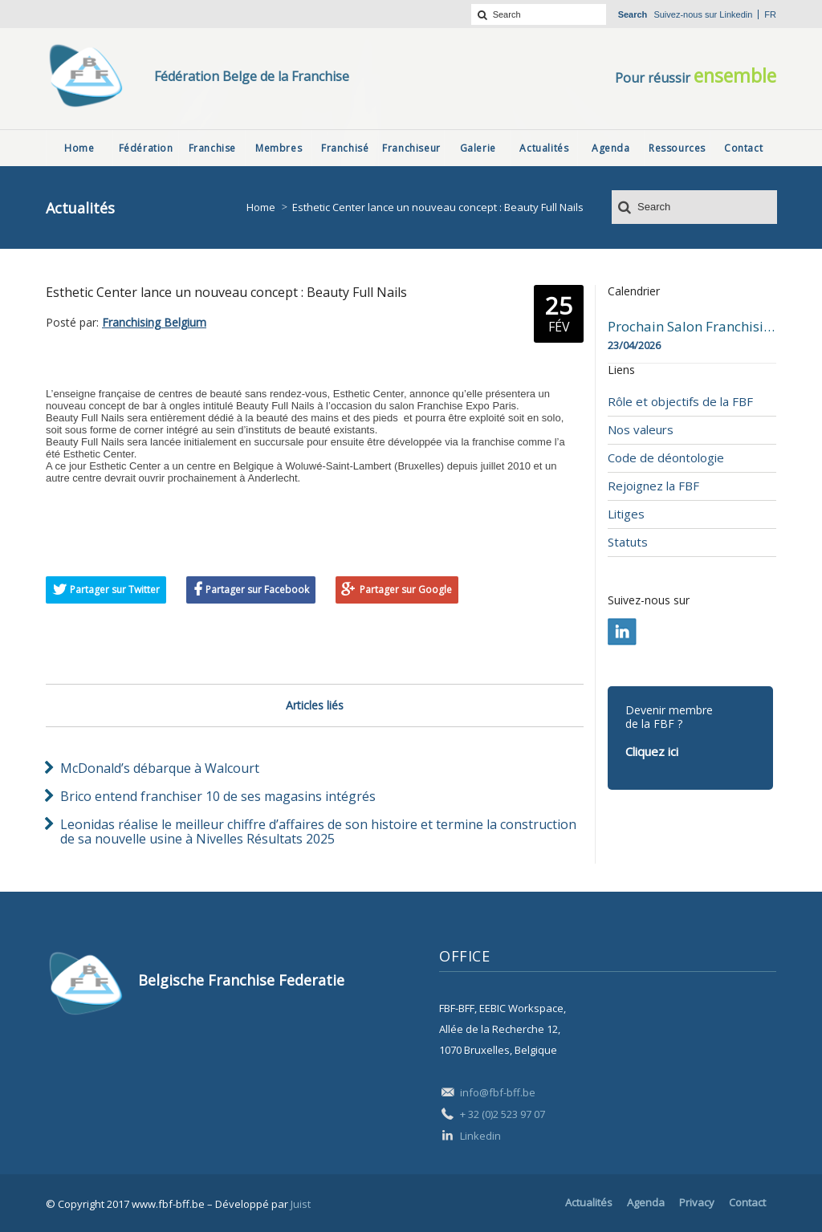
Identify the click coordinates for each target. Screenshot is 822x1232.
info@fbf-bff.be (497, 1092)
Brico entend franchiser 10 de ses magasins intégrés (218, 796)
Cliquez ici (651, 751)
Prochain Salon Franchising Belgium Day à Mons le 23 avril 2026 (692, 326)
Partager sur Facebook (257, 589)
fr (770, 14)
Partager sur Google (406, 589)
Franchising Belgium (154, 322)
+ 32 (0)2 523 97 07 (502, 1114)
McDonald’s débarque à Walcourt (159, 768)
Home (260, 207)
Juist (301, 1204)
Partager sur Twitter (115, 589)
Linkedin (735, 14)
